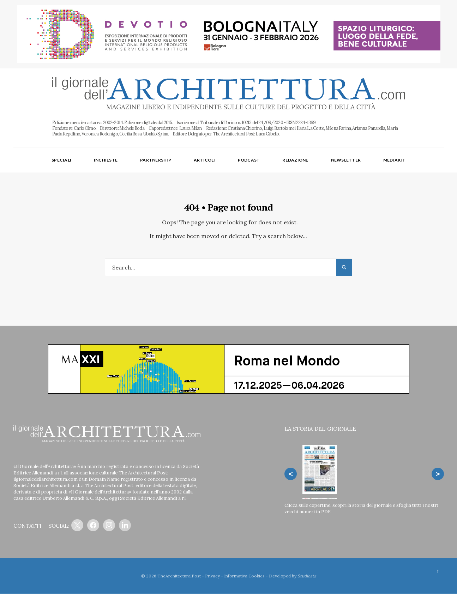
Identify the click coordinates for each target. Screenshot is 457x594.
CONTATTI (27, 526)
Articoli (204, 160)
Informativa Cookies (244, 575)
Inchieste (106, 160)
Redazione (295, 160)
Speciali (61, 160)
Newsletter (346, 160)
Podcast (249, 160)
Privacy (212, 575)
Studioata (306, 575)
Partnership (155, 160)
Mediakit (394, 160)
